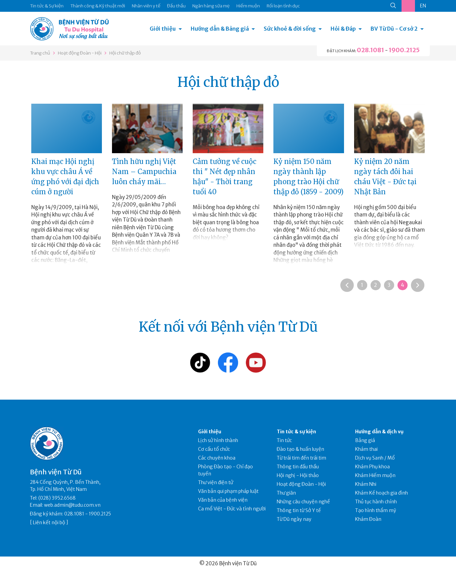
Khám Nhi (365, 484)
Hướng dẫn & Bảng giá (220, 28)
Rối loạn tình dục (283, 6)
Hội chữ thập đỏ (125, 53)
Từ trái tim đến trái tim (301, 458)
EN (423, 6)
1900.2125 (404, 50)
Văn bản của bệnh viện (223, 500)
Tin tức (284, 440)
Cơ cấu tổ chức (214, 449)
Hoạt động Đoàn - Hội (80, 53)
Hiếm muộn (248, 6)
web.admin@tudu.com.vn (72, 505)
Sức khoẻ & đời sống (290, 28)
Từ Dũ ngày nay (294, 519)
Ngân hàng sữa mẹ (211, 6)
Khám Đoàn (368, 519)
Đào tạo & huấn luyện (300, 449)
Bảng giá (365, 440)
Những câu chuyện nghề (303, 502)
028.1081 (370, 50)
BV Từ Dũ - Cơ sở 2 (394, 28)
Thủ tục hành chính (376, 502)
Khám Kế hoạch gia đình (381, 493)
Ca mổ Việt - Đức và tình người (232, 509)
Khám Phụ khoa (372, 467)
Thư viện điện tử (215, 482)
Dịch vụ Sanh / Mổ (375, 458)
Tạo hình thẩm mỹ (375, 510)
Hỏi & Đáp (343, 28)
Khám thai (366, 449)
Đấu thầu (176, 6)
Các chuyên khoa (216, 458)
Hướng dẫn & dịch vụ (379, 432)
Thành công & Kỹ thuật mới (97, 6)
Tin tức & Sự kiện (47, 6)
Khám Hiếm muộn (375, 475)
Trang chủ (40, 53)
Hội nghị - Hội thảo (298, 475)
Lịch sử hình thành (218, 440)
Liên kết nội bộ (49, 522)
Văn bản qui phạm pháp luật (228, 491)
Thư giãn (286, 493)
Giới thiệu (163, 28)
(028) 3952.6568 (57, 498)
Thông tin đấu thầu (298, 467)
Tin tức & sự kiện (296, 432)
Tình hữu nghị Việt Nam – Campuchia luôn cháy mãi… (144, 171)
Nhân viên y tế (146, 6)
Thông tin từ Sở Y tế (299, 510)
